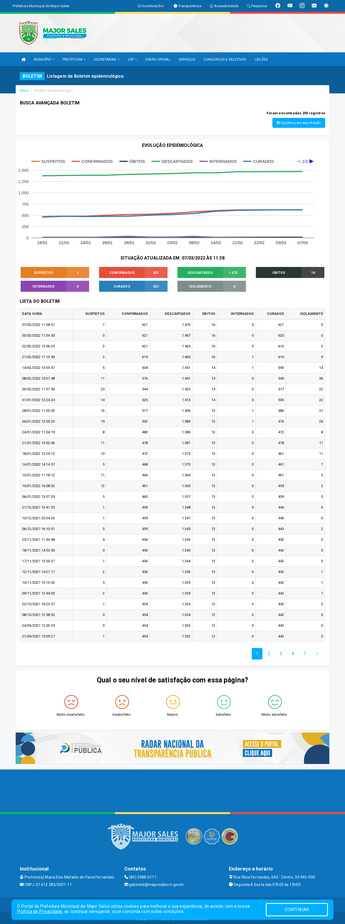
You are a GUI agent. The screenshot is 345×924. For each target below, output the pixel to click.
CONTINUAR (297, 909)
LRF (132, 59)
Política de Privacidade (39, 911)
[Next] (304, 652)
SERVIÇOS (187, 59)
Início (24, 90)
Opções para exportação (299, 123)
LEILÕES (261, 59)
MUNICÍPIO (44, 59)
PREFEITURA (74, 59)
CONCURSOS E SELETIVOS (225, 59)
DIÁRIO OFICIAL (157, 59)
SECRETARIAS (106, 59)
